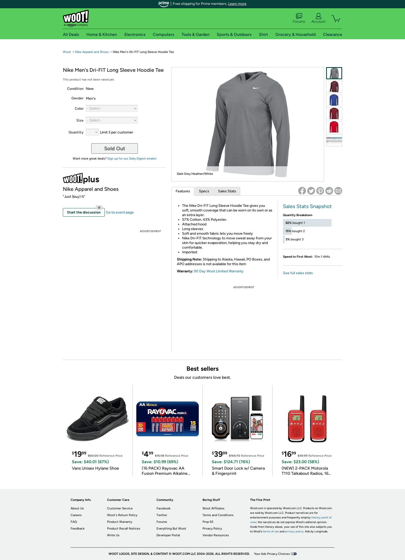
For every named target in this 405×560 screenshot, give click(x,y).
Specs (204, 191)
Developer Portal (168, 535)
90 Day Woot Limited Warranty (219, 271)
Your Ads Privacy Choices (272, 554)
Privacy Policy (212, 528)
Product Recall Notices (123, 528)
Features (183, 191)
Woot (67, 52)
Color (79, 108)
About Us (77, 508)
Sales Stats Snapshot (307, 206)
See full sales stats (298, 273)
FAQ (74, 522)
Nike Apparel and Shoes (92, 52)
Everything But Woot (171, 528)
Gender (77, 98)
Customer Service (120, 508)
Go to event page (120, 212)
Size (80, 120)
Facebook (163, 508)
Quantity (76, 132)
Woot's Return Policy (122, 515)
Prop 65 (207, 522)
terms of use (271, 531)
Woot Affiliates (213, 508)
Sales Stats (227, 191)
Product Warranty (119, 522)
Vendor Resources (215, 535)
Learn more (237, 4)
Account (318, 18)
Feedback (78, 528)
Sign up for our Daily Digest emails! (132, 158)
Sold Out (114, 148)
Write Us (113, 535)
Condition (75, 88)
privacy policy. (294, 531)
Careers (76, 515)
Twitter (161, 515)
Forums (299, 18)
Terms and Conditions (218, 515)
